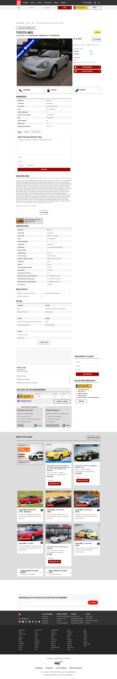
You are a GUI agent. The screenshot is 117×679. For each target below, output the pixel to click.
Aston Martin (22, 634)
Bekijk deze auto (54, 483)
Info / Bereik (89, 618)
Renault (69, 645)
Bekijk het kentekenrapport (52, 293)
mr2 (33, 23)
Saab (68, 649)
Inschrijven (93, 602)
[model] (36, 7)
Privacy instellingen (61, 668)
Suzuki (85, 638)
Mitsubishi (70, 632)
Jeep (36, 647)
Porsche (69, 643)
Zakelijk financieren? (95, 45)
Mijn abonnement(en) (77, 623)
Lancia (53, 632)
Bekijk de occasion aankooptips (26, 293)
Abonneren (45, 616)
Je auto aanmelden (62, 623)
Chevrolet (21, 643)
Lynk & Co (54, 640)
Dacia (20, 649)
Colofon (59, 620)
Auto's (39, 2)
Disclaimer (45, 623)
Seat (84, 630)
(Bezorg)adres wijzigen (77, 620)
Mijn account (89, 616)
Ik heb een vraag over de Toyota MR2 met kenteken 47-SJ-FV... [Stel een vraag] (43, 146)
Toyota (85, 641)
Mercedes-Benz (55, 647)
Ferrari (36, 634)
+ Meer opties (44, 342)
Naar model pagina (94, 437)
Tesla (84, 640)
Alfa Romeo (22, 630)
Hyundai (37, 641)
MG (52, 649)
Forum (63, 2)
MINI (68, 630)
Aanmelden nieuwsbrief (63, 616)
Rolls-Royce (70, 647)
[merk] (22, 7)
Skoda (85, 632)
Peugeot (69, 640)
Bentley (21, 638)
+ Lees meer (43, 212)
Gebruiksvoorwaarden (92, 620)
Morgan (69, 634)
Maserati (53, 641)
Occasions (48, 2)
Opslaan (97, 39)
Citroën (21, 645)
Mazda (53, 643)
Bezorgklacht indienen (77, 618)
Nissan (69, 636)
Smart (85, 634)
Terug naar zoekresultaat (26, 28)
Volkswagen (86, 643)
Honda (37, 640)
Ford (36, 638)
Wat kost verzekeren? (81, 45)
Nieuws (25, 2)
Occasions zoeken (20, 23)
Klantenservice (75, 616)
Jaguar (36, 645)
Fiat (36, 636)
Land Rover (54, 634)
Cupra (20, 647)
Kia (36, 649)
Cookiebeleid (39, 668)
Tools (56, 2)
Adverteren (45, 618)
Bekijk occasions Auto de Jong (27, 383)
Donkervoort (38, 630)
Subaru (85, 636)
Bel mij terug (21, 376)
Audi (20, 636)
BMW (20, 640)
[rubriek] (50, 7)
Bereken (20, 425)
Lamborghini (54, 630)
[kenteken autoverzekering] (25, 396)
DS (35, 632)
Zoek (64, 7)
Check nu (81, 401)
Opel (68, 638)
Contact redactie (61, 618)
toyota (28, 23)
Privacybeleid (49, 668)
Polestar (69, 641)
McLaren (53, 645)
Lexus (52, 636)
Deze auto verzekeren (23, 296)
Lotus (52, 638)
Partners (88, 623)
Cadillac (21, 641)
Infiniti (37, 643)
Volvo (85, 645)
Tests (33, 2)
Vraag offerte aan (52, 425)
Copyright (45, 620)
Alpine (20, 632)
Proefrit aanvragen (23, 379)
